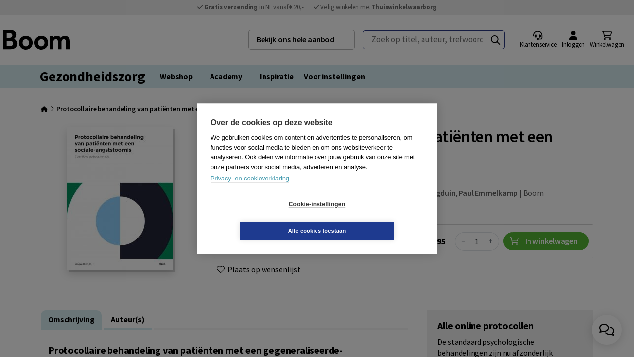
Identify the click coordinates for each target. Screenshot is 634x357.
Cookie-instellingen (258, 217)
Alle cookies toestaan (376, 217)
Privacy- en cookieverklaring (250, 191)
